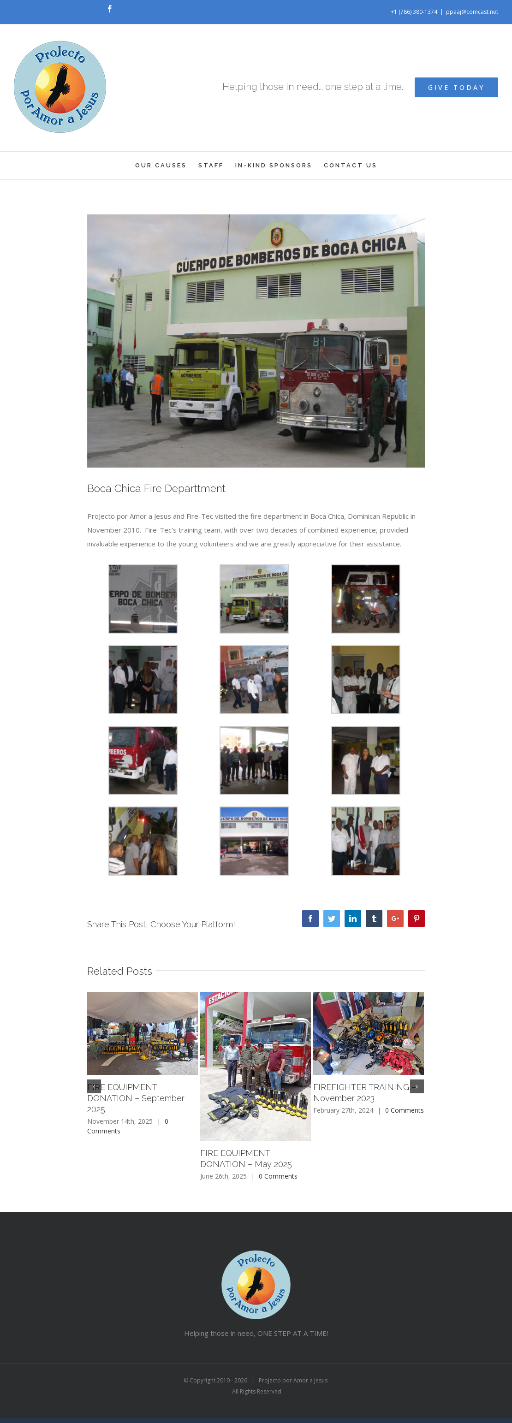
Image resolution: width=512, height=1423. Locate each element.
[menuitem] (166, 165)
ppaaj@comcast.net (472, 12)
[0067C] (256, 341)
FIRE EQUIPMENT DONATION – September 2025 (136, 1098)
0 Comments (278, 1176)
